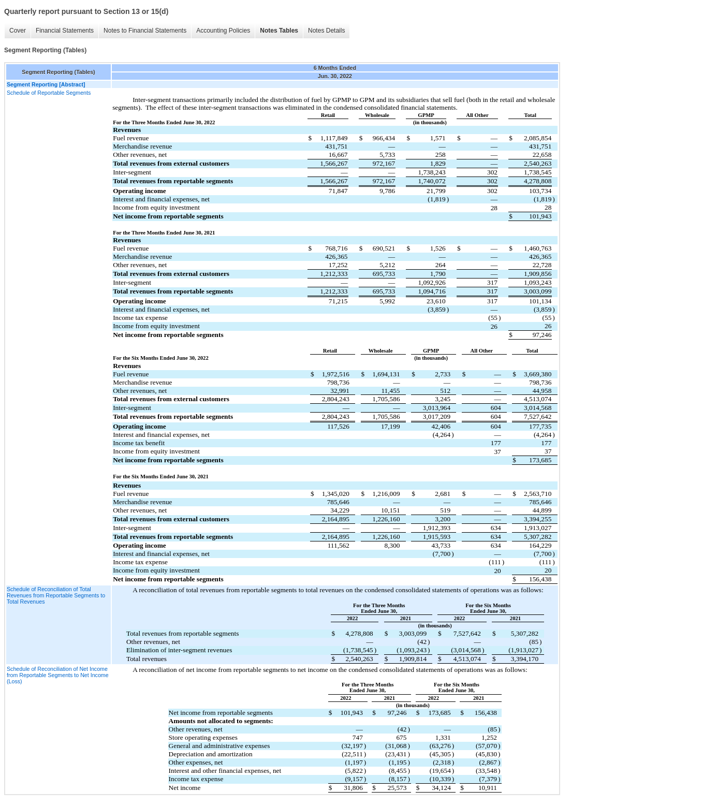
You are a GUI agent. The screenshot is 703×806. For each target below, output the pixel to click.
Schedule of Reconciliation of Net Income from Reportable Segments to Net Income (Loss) (58, 675)
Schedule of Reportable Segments (49, 93)
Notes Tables (279, 30)
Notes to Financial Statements (145, 30)
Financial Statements (65, 30)
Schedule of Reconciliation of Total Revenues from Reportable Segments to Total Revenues (56, 595)
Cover (17, 30)
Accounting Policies (223, 30)
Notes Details (326, 30)
